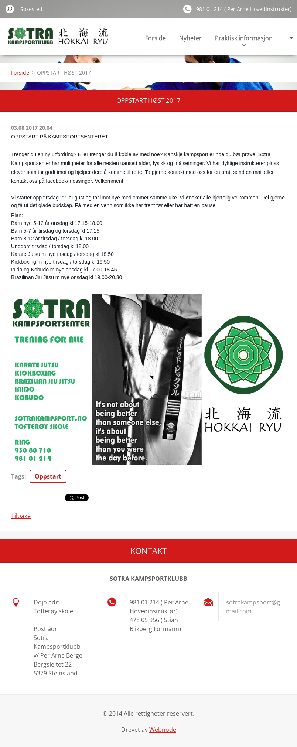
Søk (10, 9)
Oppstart (48, 476)
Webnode (162, 730)
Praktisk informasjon (244, 40)
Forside (155, 38)
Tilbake (21, 516)
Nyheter (190, 38)
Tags (17, 476)
